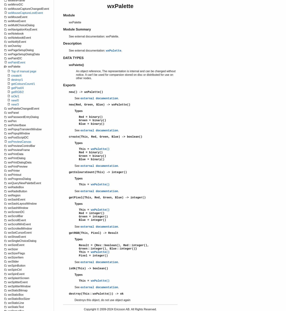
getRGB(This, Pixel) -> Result (93, 233)
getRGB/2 (17, 92)
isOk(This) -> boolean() (88, 268)
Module (69, 15)
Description (72, 43)
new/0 (15, 100)
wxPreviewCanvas (19, 141)
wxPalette (113, 50)
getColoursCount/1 (23, 83)
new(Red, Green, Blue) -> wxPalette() (99, 104)
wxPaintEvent (16, 62)
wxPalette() (100, 149)
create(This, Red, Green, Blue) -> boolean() (105, 136)
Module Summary (77, 29)
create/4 (16, 75)
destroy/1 (17, 79)
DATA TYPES (73, 58)
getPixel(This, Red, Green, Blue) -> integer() (107, 197)
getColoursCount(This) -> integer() (98, 172)
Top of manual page (23, 71)
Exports (69, 85)
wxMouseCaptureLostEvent (25, 12)
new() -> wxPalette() (86, 92)
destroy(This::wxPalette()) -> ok (96, 293)
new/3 (15, 104)
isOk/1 (15, 96)
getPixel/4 (17, 87)
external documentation (99, 98)
